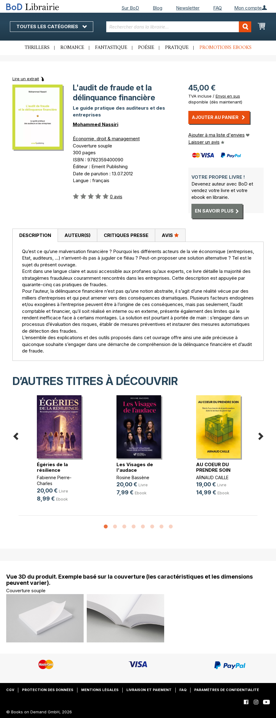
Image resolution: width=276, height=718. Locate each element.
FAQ (217, 8)
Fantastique (111, 47)
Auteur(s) (77, 235)
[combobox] (178, 26)
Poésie (146, 47)
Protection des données (47, 690)
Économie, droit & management (106, 139)
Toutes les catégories (51, 26)
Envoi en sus (228, 96)
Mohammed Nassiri (95, 124)
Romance (72, 47)
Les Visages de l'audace (134, 467)
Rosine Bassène (132, 477)
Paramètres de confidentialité (226, 690)
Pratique (177, 47)
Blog (157, 8)
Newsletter (187, 8)
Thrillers (37, 47)
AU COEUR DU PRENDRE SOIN (213, 467)
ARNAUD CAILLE (212, 477)
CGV (10, 690)
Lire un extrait (25, 78)
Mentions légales (100, 690)
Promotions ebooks (225, 47)
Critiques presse (126, 235)
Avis (170, 235)
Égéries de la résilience (52, 467)
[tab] (35, 235)
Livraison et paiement (149, 690)
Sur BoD (130, 8)
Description (35, 235)
